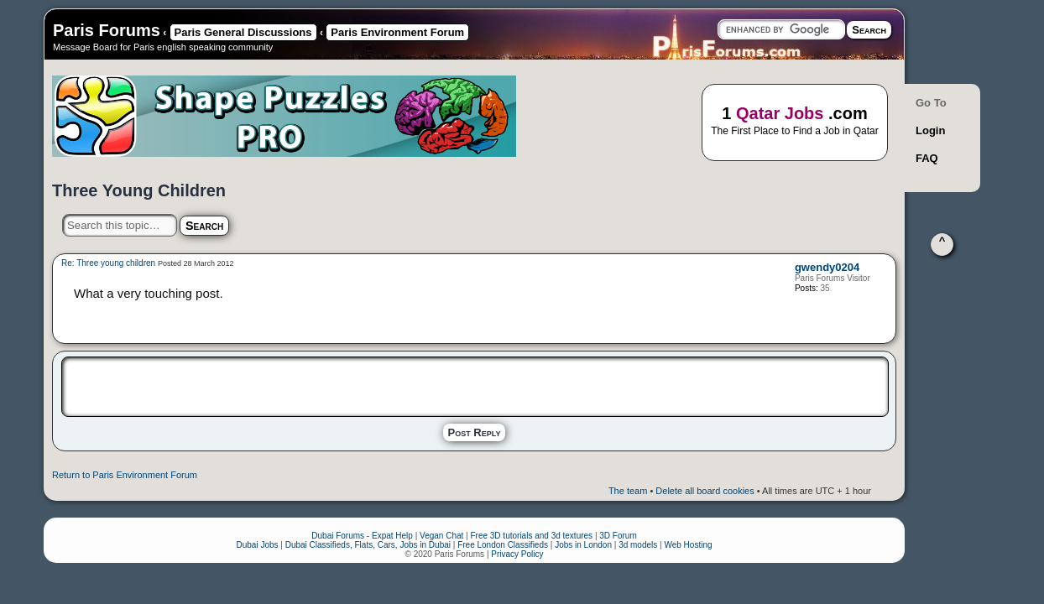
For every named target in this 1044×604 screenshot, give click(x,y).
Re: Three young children (108, 263)
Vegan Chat (441, 535)
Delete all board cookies (704, 491)
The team (627, 491)
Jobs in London (583, 544)
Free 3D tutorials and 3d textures (531, 535)
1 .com (794, 121)
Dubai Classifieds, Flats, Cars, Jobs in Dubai (368, 544)
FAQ (927, 158)
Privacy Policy (517, 554)
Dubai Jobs (257, 544)
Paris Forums (106, 30)
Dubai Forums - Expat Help (362, 535)
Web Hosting (688, 544)
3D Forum (617, 535)
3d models (638, 544)
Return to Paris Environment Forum (124, 475)
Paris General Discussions (243, 32)
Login (930, 130)
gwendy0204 (827, 267)
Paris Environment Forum (397, 32)
